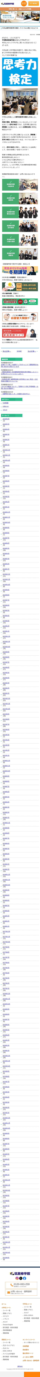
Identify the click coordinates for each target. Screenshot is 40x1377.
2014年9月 (6, 1133)
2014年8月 (6, 1138)
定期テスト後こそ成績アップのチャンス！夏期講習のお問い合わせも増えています (19, 365)
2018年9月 (6, 890)
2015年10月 (6, 1066)
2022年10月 (6, 647)
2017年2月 (6, 983)
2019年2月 (6, 864)
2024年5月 (6, 548)
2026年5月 (6, 424)
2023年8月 (6, 595)
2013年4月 (6, 1221)
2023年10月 (6, 584)
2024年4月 (6, 553)
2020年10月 (6, 771)
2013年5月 (6, 1216)
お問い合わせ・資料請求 (23, 1292)
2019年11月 (6, 823)
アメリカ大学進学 (9, 1354)
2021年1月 (6, 755)
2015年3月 (6, 1102)
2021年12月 (6, 698)
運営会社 (20, 1366)
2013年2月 (6, 1232)
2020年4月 (6, 802)
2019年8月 (6, 833)
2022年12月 (6, 636)
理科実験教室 (7, 1330)
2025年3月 (6, 496)
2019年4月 (6, 854)
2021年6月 (6, 729)
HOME (19, 351)
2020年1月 (6, 817)
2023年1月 (6, 631)
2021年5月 (6, 735)
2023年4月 (6, 616)
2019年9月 (6, 828)
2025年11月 (6, 455)
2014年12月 (6, 1118)
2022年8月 (6, 657)
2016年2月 (6, 1045)
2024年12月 (6, 512)
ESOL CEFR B (7, 1351)
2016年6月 (6, 1025)
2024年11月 (6, 517)
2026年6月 (6, 419)
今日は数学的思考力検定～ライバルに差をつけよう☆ (20, 28)
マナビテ (6, 1316)
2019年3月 (6, 859)
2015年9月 (6, 1071)
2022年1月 (6, 693)
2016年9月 (6, 1009)
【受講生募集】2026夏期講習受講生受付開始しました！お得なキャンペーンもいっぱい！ (19, 373)
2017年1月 (6, 988)
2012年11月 (6, 1247)
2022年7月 (6, 662)
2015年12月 (6, 1056)
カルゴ (5, 1322)
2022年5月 (6, 672)
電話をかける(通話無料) (32, 1374)
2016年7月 (6, 1019)
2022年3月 (6, 683)
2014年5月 (6, 1154)
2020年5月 (6, 797)
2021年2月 (6, 750)
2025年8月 (6, 471)
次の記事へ (32, 351)
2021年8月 (6, 719)
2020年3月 (6, 807)
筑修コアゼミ (7, 1313)
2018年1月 (6, 926)
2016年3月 (6, 1040)
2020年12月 (6, 761)
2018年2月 (6, 921)
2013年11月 (6, 1185)
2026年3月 (6, 434)
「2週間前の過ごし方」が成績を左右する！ (15, 394)
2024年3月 (6, 559)
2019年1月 (6, 869)
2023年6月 (6, 605)
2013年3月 (6, 1226)
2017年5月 (6, 968)
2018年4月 (6, 911)
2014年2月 (6, 1170)
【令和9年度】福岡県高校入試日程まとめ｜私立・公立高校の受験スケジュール (19, 380)
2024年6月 (6, 543)
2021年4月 (6, 740)
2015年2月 (6, 1107)
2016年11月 (6, 999)
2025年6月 (6, 481)
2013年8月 (6, 1201)
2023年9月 (6, 590)
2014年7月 (6, 1144)
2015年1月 (6, 1113)
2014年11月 (6, 1123)
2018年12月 (6, 874)
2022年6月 (6, 667)
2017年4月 (6, 973)
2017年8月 (6, 952)
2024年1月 (6, 569)
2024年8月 (6, 533)
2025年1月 (6, 507)
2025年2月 (6, 502)
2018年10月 (6, 885)
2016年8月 (6, 1014)
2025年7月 (6, 476)
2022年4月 (6, 678)
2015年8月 (6, 1076)
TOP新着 (5, 403)
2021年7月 (6, 724)
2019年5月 (6, 849)
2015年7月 (6, 1082)
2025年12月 (6, 450)
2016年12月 (6, 993)
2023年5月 (6, 610)
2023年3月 (6, 621)
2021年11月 (6, 704)
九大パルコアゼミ (9, 1345)
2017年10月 (6, 942)
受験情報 (6, 1333)
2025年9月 (6, 465)
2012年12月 (6, 1242)
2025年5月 (6, 486)
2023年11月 (6, 579)
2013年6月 (6, 1211)
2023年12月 (6, 574)
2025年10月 (6, 460)
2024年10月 (6, 522)
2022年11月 (6, 641)
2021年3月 (6, 745)
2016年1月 (6, 1050)
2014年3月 (6, 1164)
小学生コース (6, 1307)
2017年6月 (6, 962)
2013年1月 (6, 1237)
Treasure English (8, 1324)
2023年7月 (6, 600)
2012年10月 (6, 1252)
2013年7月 (6, 1206)
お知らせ (6, 406)
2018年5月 (6, 905)
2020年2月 (6, 812)
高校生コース (6, 1339)
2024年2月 (6, 564)
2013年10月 (6, 1190)
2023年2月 (6, 626)
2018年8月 (6, 895)
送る (6, 1374)
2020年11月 (6, 766)
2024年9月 (6, 528)
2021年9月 (6, 714)
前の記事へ (7, 351)
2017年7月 (6, 957)
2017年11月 (6, 937)
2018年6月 (6, 900)
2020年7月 (6, 786)
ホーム (4, 1304)
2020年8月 (6, 781)
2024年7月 (6, 538)
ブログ (5, 410)
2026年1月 (6, 445)
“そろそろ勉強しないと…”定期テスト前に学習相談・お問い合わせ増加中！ (19, 387)
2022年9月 (6, 652)
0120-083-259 (22, 1284)
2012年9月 (6, 1258)
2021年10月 (6, 709)
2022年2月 (6, 688)
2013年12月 (6, 1180)
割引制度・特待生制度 (10, 1327)
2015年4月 (6, 1097)
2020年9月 (6, 776)
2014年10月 (6, 1128)
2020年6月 (6, 792)
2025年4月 (6, 491)
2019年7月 (6, 838)
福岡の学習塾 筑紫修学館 (11, 4)
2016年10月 (6, 1004)
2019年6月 (6, 843)
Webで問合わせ (18, 1374)
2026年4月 (6, 429)
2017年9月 (6, 947)
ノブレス (6, 1319)
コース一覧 (6, 1310)
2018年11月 (6, 880)
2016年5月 (6, 1030)
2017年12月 (6, 931)
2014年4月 (6, 1159)
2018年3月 (6, 916)
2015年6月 (6, 1087)
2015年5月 (6, 1092)
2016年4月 (6, 1035)
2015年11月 (6, 1061)
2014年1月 (6, 1175)
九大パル (6, 1348)
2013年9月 (6, 1195)
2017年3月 (6, 978)
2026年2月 (6, 440)
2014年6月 (6, 1149)
